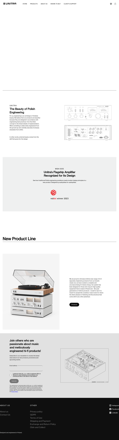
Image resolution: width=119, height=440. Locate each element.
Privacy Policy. (14, 391)
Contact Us (5, 415)
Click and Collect (37, 427)
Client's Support (70, 4)
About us (44, 4)
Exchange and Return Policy (43, 424)
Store (25, 4)
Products (34, 4)
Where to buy (55, 4)
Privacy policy (36, 412)
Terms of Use (36, 418)
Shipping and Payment (40, 421)
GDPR (33, 415)
